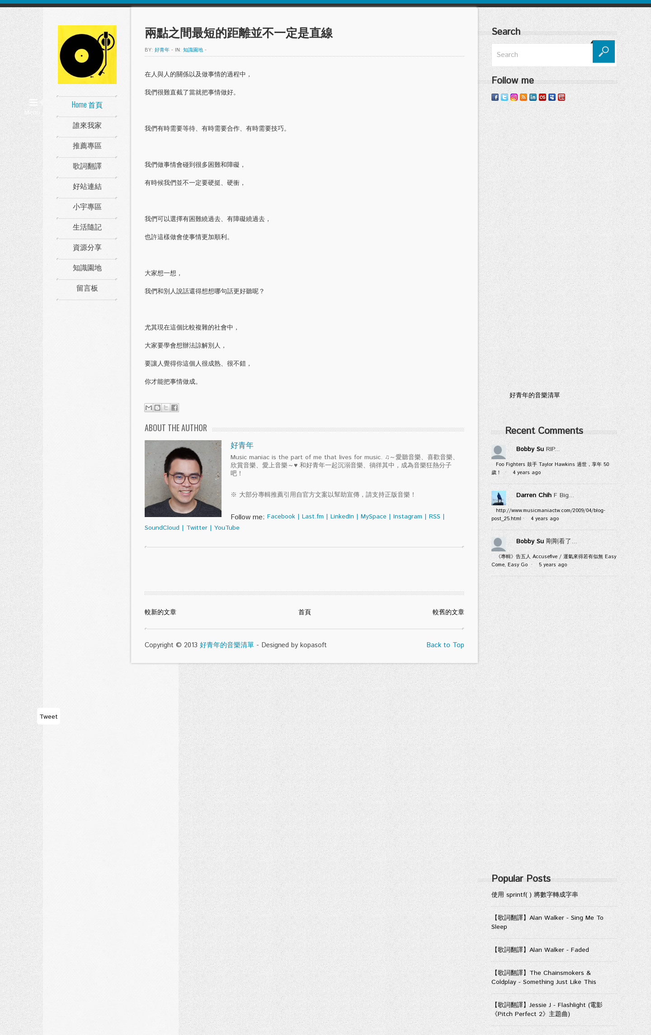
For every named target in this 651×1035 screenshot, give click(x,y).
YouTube (227, 527)
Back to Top (445, 645)
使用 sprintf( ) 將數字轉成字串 (534, 894)
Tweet (48, 716)
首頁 (304, 612)
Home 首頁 (87, 104)
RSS (434, 516)
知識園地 (87, 267)
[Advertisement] (554, 246)
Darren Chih (534, 495)
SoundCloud (162, 527)
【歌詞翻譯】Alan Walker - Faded (540, 950)
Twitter (197, 527)
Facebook (281, 516)
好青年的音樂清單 (227, 645)
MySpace (374, 516)
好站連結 (87, 185)
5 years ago (553, 565)
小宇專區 (87, 206)
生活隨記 (87, 226)
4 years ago (527, 472)
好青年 (162, 50)
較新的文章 (160, 612)
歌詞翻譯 (87, 165)
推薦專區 (87, 145)
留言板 (87, 287)
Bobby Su (530, 449)
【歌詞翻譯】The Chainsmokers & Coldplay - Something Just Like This (543, 978)
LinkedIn (342, 516)
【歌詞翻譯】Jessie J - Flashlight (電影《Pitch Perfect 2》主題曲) (547, 1010)
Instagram (407, 516)
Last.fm (313, 516)
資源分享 (87, 246)
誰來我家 (87, 124)
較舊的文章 (448, 612)
